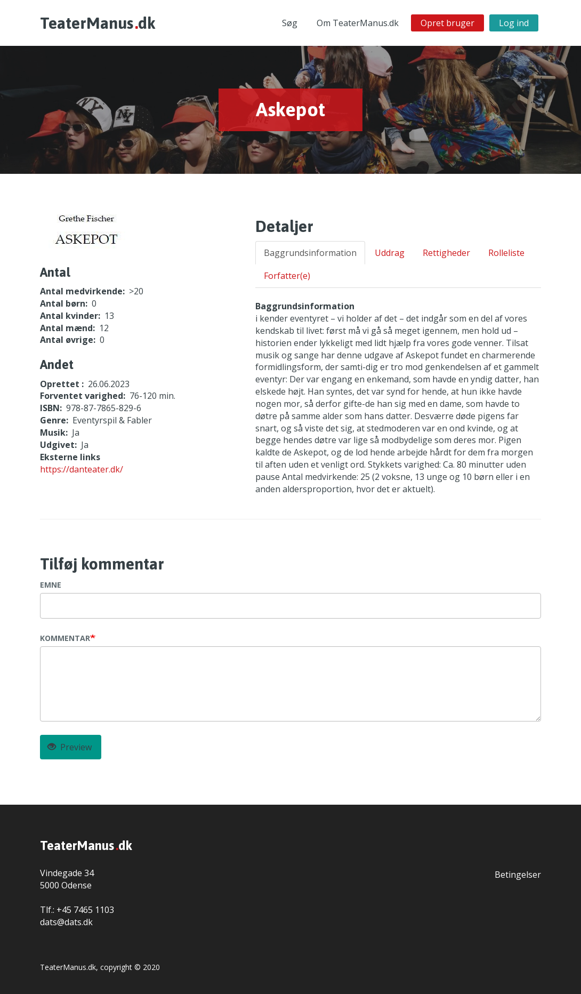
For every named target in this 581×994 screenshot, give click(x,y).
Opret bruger (447, 23)
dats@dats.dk (66, 922)
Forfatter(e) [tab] (287, 276)
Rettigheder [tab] (446, 253)
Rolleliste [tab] (506, 253)
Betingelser (518, 874)
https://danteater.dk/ (81, 469)
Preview (69, 747)
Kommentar (65, 638)
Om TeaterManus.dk (358, 23)
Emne (50, 585)
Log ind (514, 23)
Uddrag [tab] (390, 253)
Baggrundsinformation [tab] (310, 253)
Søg (289, 23)
